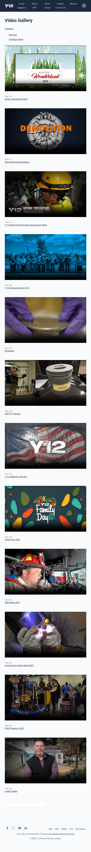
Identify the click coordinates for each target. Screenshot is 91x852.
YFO (71, 829)
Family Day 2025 (12, 540)
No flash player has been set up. (45, 68)
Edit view (13, 35)
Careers (60, 4)
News (47, 4)
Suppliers (21, 7)
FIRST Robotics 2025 (14, 728)
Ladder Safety (11, 791)
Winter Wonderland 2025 (16, 99)
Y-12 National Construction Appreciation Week (26, 225)
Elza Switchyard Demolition (17, 162)
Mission (73, 4)
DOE (57, 829)
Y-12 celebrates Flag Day (16, 477)
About (34, 4)
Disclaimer (80, 829)
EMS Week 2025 (12, 602)
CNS (50, 829)
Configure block (16, 39)
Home (21, 4)
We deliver (9, 351)
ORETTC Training (12, 414)
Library (47, 7)
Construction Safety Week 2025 (19, 665)
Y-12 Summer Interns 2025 (17, 288)
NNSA (64, 829)
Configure (9, 29)
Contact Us (60, 7)
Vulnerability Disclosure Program (61, 834)
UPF (34, 7)
